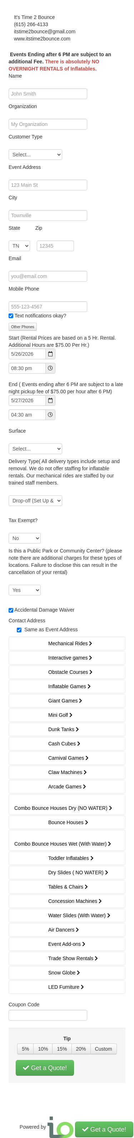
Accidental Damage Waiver (44, 610)
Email (15, 258)
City (13, 197)
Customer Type (26, 137)
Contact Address (27, 620)
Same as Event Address (51, 629)
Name (15, 76)
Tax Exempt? (23, 520)
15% (62, 1049)
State (25, 228)
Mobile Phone (24, 289)
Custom (103, 1049)
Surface (17, 431)
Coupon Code (24, 1004)
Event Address (25, 167)
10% (43, 1049)
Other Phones (22, 327)
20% (81, 1049)
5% (25, 1049)
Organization (23, 106)
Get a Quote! (45, 1067)
